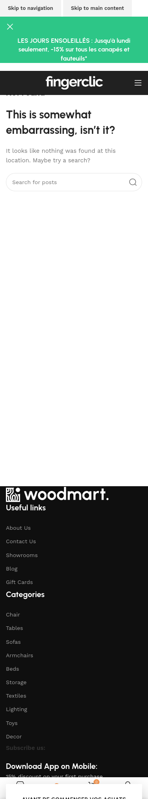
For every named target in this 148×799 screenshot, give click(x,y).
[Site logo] (74, 82)
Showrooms (22, 555)
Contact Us (21, 541)
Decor (14, 736)
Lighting (16, 709)
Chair (13, 614)
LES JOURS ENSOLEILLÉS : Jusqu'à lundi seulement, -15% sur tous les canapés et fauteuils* (74, 49)
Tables (14, 628)
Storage (16, 682)
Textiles (16, 695)
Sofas (13, 642)
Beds (12, 669)
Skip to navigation (30, 8)
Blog (11, 568)
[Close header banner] (10, 26)
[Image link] (57, 493)
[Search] (74, 182)
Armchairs (19, 655)
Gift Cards (19, 582)
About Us (18, 528)
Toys (12, 723)
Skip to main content (97, 8)
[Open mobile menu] (138, 83)
